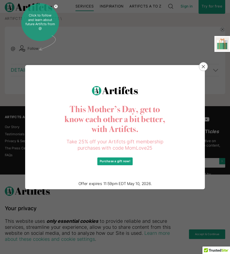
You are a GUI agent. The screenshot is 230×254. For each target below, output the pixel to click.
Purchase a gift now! (115, 161)
